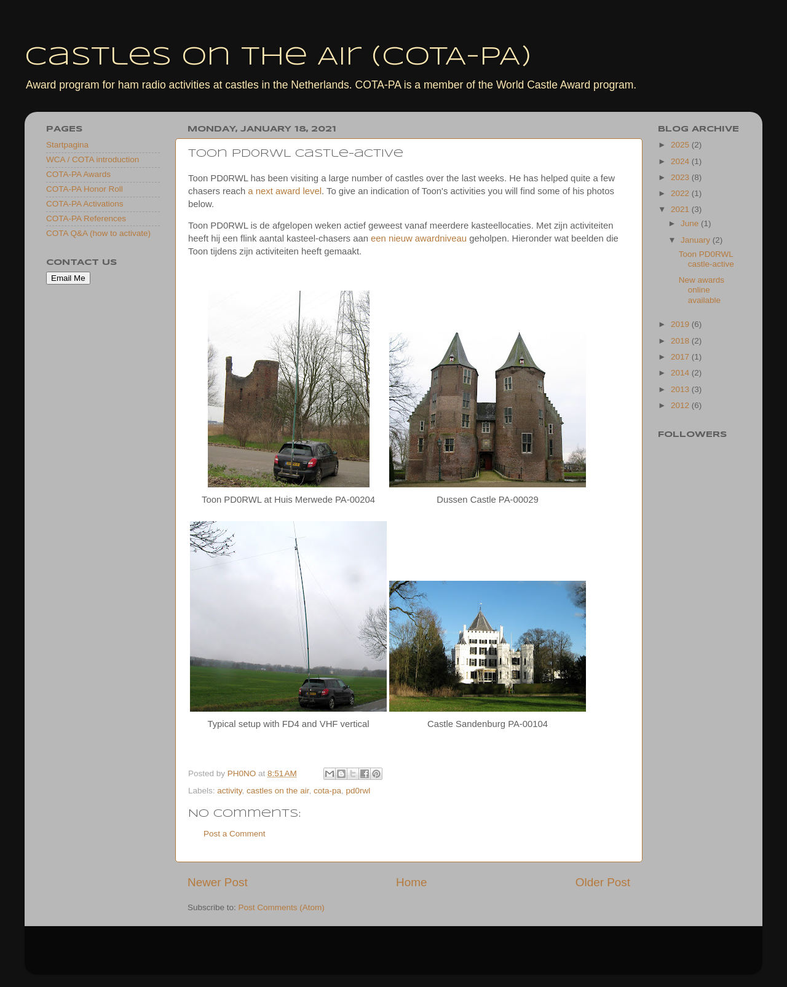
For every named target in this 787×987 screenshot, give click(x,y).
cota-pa (327, 790)
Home (411, 882)
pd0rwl (358, 790)
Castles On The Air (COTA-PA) (278, 57)
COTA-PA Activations (85, 203)
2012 (681, 405)
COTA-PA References (86, 218)
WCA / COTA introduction (92, 159)
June (691, 223)
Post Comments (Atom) (282, 907)
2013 (681, 389)
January (697, 240)
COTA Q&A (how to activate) (98, 233)
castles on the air (278, 790)
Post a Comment (235, 833)
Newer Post (218, 882)
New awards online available (701, 289)
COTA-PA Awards (78, 174)
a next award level (285, 191)
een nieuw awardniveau (419, 238)
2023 (681, 177)
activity (229, 790)
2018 (681, 340)
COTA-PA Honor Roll (84, 189)
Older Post (602, 882)
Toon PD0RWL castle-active (706, 259)
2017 (681, 356)
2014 (681, 372)
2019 (681, 324)
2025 (681, 144)
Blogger (459, 956)
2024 (681, 161)
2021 (681, 209)
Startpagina (67, 144)
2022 (681, 193)
